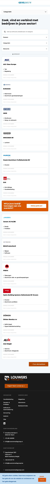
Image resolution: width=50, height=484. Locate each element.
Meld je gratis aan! (36, 206)
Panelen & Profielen (6, 403)
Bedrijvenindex (23, 406)
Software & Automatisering (8, 409)
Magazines (22, 399)
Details (41, 476)
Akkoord (41, 479)
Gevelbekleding (8, 399)
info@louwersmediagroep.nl (14, 442)
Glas (4, 419)
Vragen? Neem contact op (15, 386)
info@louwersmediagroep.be (14, 464)
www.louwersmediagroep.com (14, 470)
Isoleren (5, 416)
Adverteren (22, 403)
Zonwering (6, 413)
